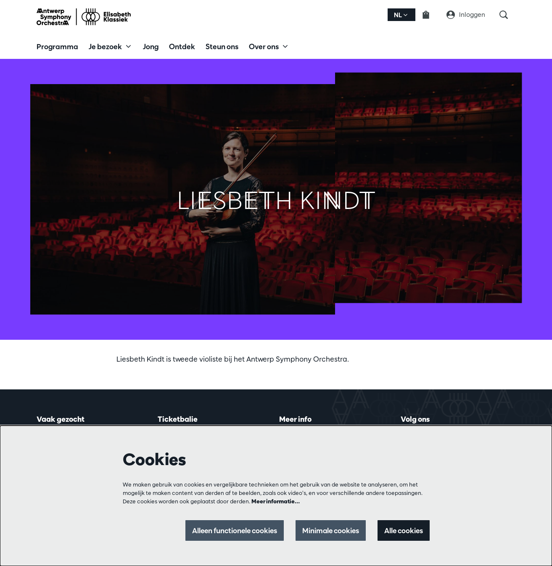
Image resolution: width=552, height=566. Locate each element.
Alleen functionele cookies (230, 530)
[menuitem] (57, 46)
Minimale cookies (328, 530)
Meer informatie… (275, 501)
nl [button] (400, 15)
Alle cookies (403, 530)
